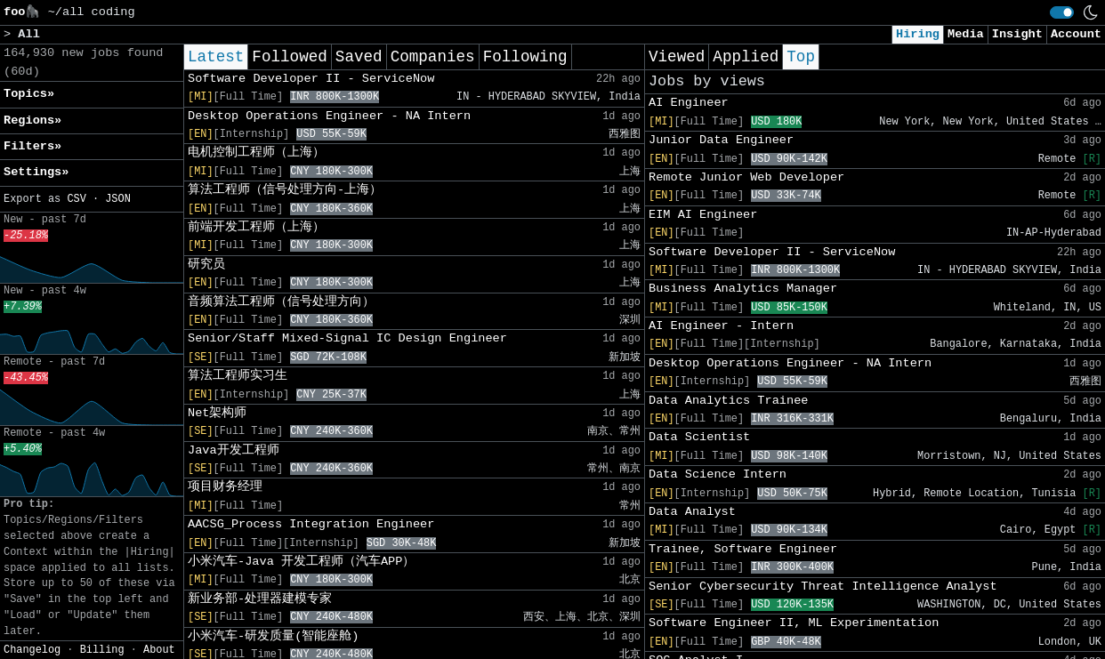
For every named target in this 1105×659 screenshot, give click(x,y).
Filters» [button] (32, 146)
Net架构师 (217, 413)
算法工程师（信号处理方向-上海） (285, 190)
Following (525, 57)
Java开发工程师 (233, 450)
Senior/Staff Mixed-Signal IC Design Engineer (347, 338)
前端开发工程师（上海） (256, 227)
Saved (359, 57)
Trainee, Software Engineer (743, 549)
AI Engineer (689, 102)
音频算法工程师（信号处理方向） (281, 302)
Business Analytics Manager (743, 288)
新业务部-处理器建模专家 (260, 599)
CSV (76, 199)
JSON (118, 199)
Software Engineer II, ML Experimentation (794, 623)
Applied (745, 57)
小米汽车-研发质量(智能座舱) (273, 636)
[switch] (1062, 12)
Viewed (677, 57)
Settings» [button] (36, 172)
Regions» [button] (32, 120)
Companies (433, 57)
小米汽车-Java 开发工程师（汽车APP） (301, 561)
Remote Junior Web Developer (746, 177)
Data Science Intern (717, 474)
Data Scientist (699, 437)
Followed (289, 57)
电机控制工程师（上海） (256, 152)
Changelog (32, 650)
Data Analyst (692, 511)
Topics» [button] (29, 93)
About (159, 650)
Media (966, 34)
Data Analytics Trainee (728, 400)
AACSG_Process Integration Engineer (311, 524)
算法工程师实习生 (237, 375)
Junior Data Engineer (721, 140)
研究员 (206, 264)
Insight (1017, 34)
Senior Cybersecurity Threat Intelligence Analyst (823, 586)
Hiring (918, 34)
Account (1076, 34)
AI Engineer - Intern (721, 326)
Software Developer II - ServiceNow (311, 78)
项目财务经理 (225, 487)
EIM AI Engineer (703, 214)
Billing (102, 650)
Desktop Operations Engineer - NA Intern (329, 116)
